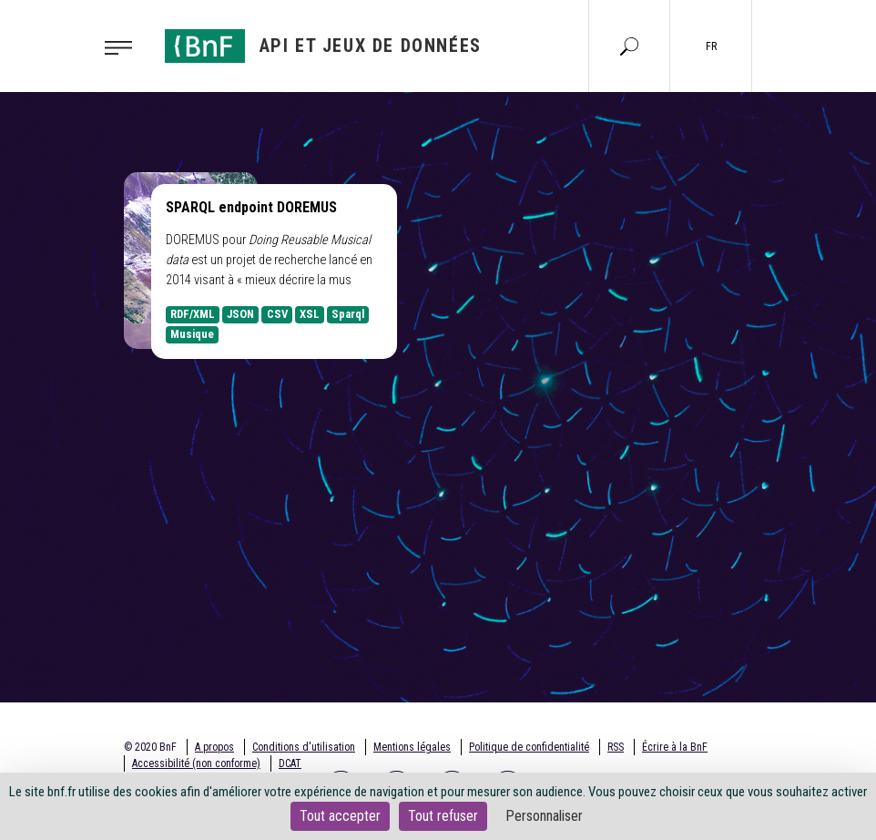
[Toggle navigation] (124, 46)
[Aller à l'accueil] (323, 46)
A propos (214, 747)
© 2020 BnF (150, 747)
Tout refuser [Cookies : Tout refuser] (443, 816)
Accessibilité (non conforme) (196, 763)
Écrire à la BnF (675, 747)
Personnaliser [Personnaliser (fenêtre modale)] (544, 816)
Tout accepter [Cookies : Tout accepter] (340, 816)
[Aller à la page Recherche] (629, 45)
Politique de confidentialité (529, 747)
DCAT (290, 763)
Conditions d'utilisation (303, 747)
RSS (615, 747)
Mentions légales (412, 747)
